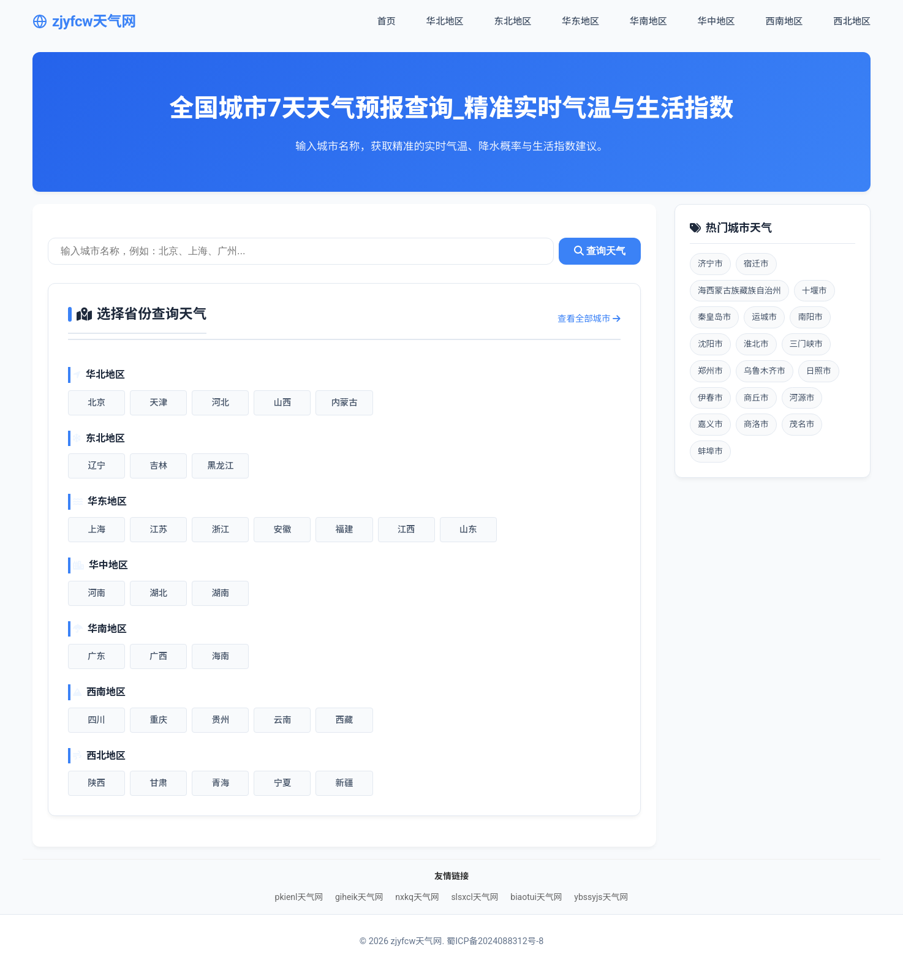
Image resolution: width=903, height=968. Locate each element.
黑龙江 (220, 466)
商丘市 (756, 398)
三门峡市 (806, 344)
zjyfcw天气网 (84, 21)
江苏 (158, 529)
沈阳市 (710, 344)
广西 (158, 656)
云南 (282, 720)
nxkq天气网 (417, 897)
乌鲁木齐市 (764, 371)
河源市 (802, 398)
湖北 (158, 593)
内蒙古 (344, 403)
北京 (96, 403)
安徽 (282, 529)
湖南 (220, 593)
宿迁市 (756, 263)
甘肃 (158, 783)
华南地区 (648, 21)
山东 (468, 529)
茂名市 (802, 424)
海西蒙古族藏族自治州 (739, 290)
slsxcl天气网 (474, 897)
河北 (220, 403)
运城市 (764, 317)
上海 (96, 529)
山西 (282, 403)
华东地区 (580, 21)
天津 (158, 403)
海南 (220, 656)
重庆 (158, 720)
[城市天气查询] (301, 251)
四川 (96, 720)
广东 (96, 656)
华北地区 (445, 21)
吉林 (158, 466)
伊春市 (710, 398)
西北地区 (852, 21)
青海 (220, 783)
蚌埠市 (710, 451)
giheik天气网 (359, 897)
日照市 (818, 371)
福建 (344, 529)
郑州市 (710, 371)
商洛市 (756, 424)
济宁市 (710, 263)
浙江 (220, 529)
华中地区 (716, 21)
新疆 (344, 783)
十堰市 (814, 290)
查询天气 (599, 251)
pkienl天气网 (299, 897)
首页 (386, 21)
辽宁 (96, 466)
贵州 (220, 720)
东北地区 (513, 21)
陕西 (96, 783)
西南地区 (784, 21)
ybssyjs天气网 (601, 897)
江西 (406, 529)
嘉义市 (710, 424)
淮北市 (756, 344)
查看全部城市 (589, 319)
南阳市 (810, 317)
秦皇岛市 (714, 317)
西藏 (344, 720)
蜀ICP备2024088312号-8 (495, 941)
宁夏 (282, 783)
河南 (96, 593)
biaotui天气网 (536, 897)
